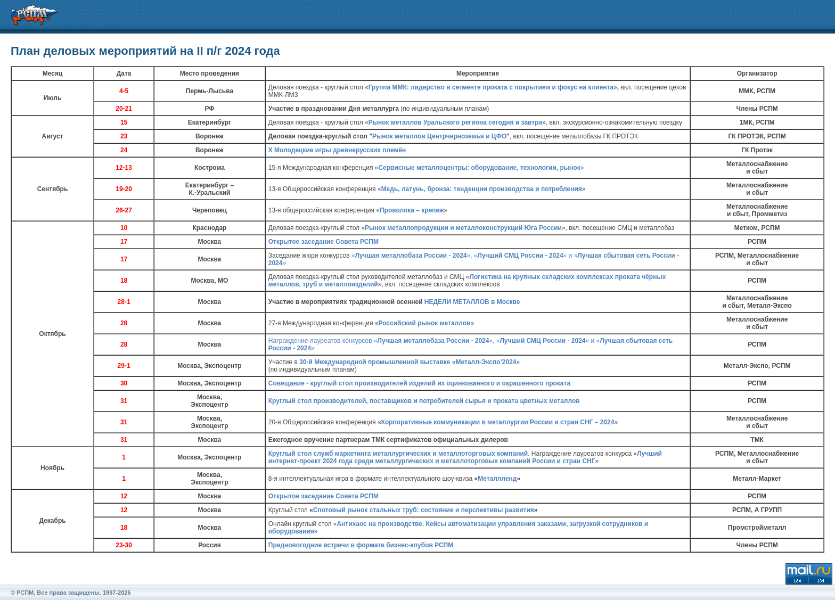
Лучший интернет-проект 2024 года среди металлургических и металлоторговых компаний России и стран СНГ (465, 457)
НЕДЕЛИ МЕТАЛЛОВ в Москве (472, 302)
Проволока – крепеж (412, 210)
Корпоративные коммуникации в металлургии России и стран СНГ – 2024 (498, 422)
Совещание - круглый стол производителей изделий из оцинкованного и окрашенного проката (419, 383)
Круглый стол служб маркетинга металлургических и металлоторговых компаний (398, 453)
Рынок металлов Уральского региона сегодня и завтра (455, 122)
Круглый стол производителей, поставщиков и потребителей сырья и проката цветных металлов (424, 401)
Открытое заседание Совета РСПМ (323, 241)
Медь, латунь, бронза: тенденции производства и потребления (481, 189)
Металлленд (497, 478)
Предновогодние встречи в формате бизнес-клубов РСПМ (360, 545)
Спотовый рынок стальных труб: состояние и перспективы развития (423, 510)
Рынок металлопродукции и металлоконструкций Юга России (463, 228)
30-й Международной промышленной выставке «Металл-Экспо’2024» (409, 362)
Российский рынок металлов (424, 323)
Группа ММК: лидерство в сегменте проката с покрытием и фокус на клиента (491, 87)
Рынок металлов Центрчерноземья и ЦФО (439, 136)
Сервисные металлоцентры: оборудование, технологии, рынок (479, 167)
